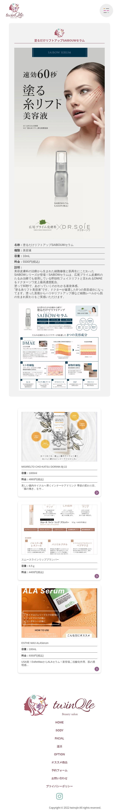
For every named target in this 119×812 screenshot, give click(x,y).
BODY (59, 730)
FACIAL (59, 738)
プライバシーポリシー (59, 786)
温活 (59, 746)
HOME (59, 722)
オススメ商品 (59, 762)
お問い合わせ (59, 778)
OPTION (59, 754)
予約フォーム (59, 770)
